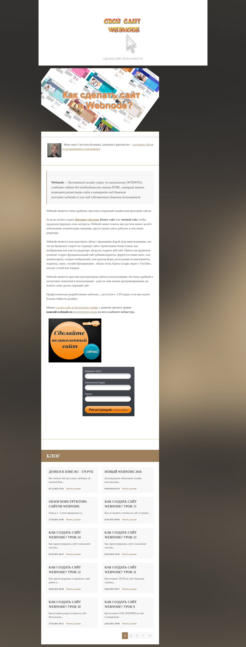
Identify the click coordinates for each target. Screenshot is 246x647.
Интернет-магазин (87, 219)
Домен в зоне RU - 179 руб (71, 472)
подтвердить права (86, 311)
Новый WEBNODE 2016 (123, 472)
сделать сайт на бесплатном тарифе (77, 307)
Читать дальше (73, 488)
